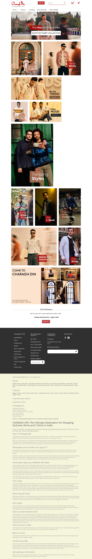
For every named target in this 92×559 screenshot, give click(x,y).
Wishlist (16, 346)
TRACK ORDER (53, 10)
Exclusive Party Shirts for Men (45, 385)
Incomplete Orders (36, 350)
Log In (41, 3)
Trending (32, 10)
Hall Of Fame (17, 354)
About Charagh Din (19, 348)
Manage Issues (35, 353)
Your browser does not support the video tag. (72, 81)
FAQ (15, 364)
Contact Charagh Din (19, 361)
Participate (50, 339)
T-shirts (23, 10)
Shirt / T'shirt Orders (36, 344)
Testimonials (17, 351)
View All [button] (46, 321)
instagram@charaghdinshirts (26, 419)
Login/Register (18, 337)
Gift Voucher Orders (36, 347)
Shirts (15, 10)
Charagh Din (18, 406)
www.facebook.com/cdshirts (51, 419)
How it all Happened (22, 434)
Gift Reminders (35, 356)
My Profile (33, 339)
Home (15, 340)
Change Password (36, 342)
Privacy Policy (17, 367)
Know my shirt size (21, 493)
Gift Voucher (41, 10)
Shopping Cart (18, 343)
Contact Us (27, 398)
